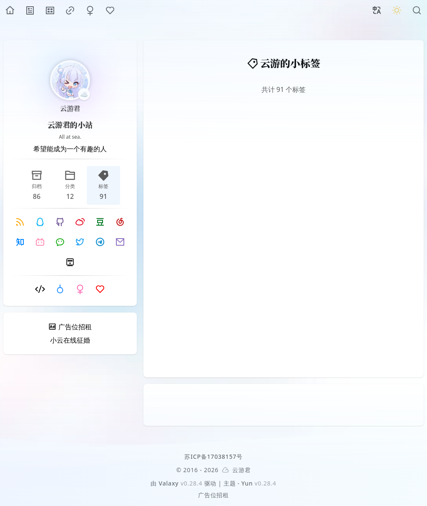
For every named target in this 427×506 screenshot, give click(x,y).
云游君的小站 (70, 124)
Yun (247, 483)
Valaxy (169, 483)
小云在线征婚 (70, 340)
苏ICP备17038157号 (213, 456)
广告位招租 (213, 495)
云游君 (70, 108)
